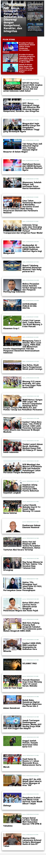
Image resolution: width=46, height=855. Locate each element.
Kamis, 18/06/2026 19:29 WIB (30, 814)
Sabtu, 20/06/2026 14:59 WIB (30, 140)
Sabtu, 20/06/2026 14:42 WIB (30, 160)
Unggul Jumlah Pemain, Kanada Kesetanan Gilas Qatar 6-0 (30, 743)
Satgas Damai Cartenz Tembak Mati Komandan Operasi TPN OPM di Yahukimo (22, 821)
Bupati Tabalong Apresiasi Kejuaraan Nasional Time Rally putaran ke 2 (32, 268)
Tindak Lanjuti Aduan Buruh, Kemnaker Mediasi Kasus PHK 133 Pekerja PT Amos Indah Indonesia (23, 448)
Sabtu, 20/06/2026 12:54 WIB (30, 280)
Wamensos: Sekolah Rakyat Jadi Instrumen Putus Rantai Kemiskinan (31, 185)
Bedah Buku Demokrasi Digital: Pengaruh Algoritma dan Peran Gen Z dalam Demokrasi (22, 704)
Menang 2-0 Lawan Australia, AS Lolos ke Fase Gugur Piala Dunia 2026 (31, 384)
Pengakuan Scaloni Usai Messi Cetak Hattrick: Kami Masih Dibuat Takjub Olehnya (22, 801)
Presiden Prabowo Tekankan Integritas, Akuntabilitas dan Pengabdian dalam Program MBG (27, 58)
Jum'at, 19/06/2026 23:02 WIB (30, 396)
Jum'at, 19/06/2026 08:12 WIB (30, 737)
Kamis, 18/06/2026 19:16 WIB (30, 834)
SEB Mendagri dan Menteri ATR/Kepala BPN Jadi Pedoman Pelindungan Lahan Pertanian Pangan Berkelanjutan (22, 468)
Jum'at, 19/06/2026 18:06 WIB (30, 599)
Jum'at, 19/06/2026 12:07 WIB (30, 660)
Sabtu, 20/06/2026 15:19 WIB (30, 120)
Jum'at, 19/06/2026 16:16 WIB (30, 619)
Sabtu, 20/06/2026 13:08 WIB (30, 241)
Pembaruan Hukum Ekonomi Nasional (31, 526)
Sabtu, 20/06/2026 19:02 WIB (30, 79)
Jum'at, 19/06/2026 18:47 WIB (30, 522)
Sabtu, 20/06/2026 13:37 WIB (30, 179)
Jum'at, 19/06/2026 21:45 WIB (30, 441)
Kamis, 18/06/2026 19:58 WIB (30, 794)
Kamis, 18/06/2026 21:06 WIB (30, 776)
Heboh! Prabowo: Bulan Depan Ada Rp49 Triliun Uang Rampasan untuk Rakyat (26, 68)
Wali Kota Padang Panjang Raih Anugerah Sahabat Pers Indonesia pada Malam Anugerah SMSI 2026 (22, 626)
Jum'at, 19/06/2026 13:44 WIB (30, 639)
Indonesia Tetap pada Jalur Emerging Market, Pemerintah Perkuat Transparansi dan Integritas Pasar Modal (22, 228)
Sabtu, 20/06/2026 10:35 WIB (30, 361)
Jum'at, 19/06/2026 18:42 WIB (30, 538)
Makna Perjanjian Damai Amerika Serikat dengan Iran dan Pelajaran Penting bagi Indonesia (22, 287)
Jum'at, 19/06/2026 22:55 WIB (30, 418)
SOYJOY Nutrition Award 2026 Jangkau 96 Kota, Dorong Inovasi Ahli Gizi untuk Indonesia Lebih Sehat (22, 86)
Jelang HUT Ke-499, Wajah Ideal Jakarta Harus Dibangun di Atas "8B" (31, 782)
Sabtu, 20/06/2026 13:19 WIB (30, 197)
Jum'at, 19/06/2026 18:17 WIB (30, 579)
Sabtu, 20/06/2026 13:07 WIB (30, 262)
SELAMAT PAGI (29, 663)
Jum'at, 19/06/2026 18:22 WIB (30, 558)
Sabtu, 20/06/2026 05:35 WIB (30, 378)
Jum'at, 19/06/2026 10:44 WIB (30, 696)
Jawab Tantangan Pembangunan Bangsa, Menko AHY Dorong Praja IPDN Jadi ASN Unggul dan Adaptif (22, 724)
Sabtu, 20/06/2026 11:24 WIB (30, 337)
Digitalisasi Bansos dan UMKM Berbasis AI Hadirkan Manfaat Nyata (32, 167)
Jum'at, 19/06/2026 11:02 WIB (30, 676)
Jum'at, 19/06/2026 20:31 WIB (30, 501)
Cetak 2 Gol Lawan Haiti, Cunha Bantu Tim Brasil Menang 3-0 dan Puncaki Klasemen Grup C (23, 324)
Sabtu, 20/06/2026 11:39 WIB (30, 317)
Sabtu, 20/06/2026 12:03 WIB (30, 300)
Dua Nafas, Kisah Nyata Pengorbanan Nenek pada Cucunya (32, 367)
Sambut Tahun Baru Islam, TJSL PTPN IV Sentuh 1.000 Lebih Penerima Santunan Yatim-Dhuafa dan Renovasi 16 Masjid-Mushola (22, 426)
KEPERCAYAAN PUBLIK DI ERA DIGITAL (29, 306)
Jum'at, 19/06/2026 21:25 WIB (30, 481)
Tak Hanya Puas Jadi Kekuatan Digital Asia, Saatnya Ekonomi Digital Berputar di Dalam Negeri (22, 147)
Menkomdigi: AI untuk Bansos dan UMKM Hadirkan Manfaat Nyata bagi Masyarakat (22, 249)
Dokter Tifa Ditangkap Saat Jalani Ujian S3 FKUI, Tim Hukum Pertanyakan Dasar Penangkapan (22, 586)
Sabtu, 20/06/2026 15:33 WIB (30, 100)
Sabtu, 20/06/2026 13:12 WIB (30, 221)
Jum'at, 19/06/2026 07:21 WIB (30, 755)
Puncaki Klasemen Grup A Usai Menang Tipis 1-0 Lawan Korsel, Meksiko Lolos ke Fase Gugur (22, 683)
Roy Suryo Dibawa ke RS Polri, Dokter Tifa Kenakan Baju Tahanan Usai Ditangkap (23, 566)
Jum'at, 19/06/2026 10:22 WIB (30, 717)
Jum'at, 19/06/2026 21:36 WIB (30, 461)
